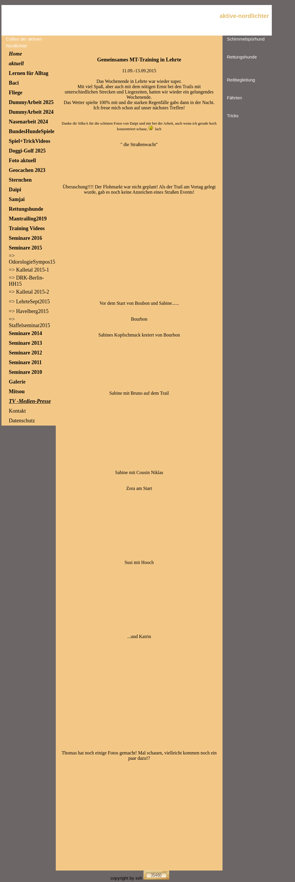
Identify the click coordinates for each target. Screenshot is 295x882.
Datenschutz (22, 421)
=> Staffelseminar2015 (29, 322)
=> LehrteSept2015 (29, 301)
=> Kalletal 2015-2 (29, 292)
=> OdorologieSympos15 (32, 259)
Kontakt (17, 411)
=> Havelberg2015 (28, 311)
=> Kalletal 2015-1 (29, 270)
